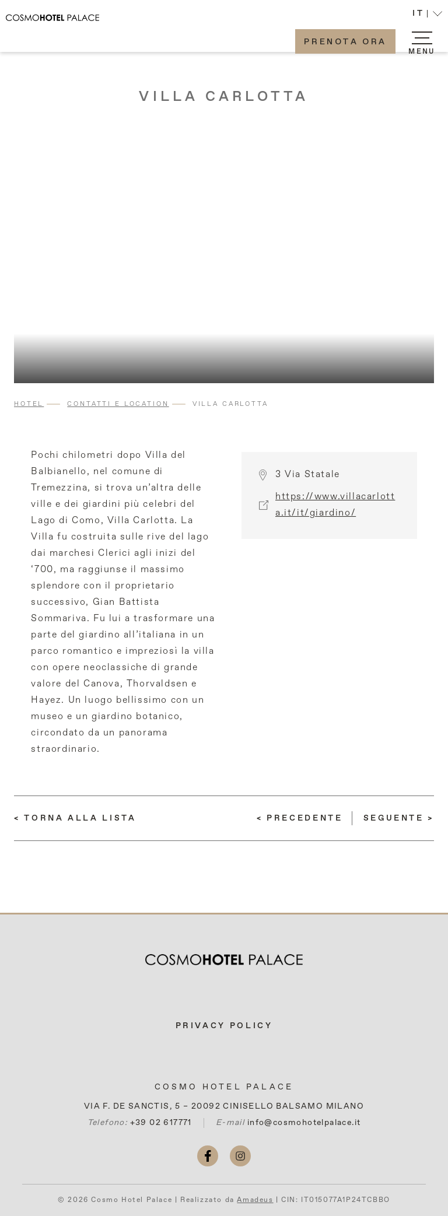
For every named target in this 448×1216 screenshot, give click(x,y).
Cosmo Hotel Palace (224, 1087)
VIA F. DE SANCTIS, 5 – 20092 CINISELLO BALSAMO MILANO (224, 1106)
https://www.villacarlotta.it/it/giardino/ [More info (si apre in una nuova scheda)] (335, 511)
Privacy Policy (224, 1026)
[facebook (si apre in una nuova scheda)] (207, 1155)
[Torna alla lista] (75, 818)
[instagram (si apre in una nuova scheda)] (240, 1155)
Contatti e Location (118, 404)
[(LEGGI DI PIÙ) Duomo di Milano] (398, 818)
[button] (427, 15)
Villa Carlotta (224, 97)
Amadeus (255, 1200)
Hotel (29, 404)
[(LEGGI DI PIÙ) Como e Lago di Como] (300, 818)
